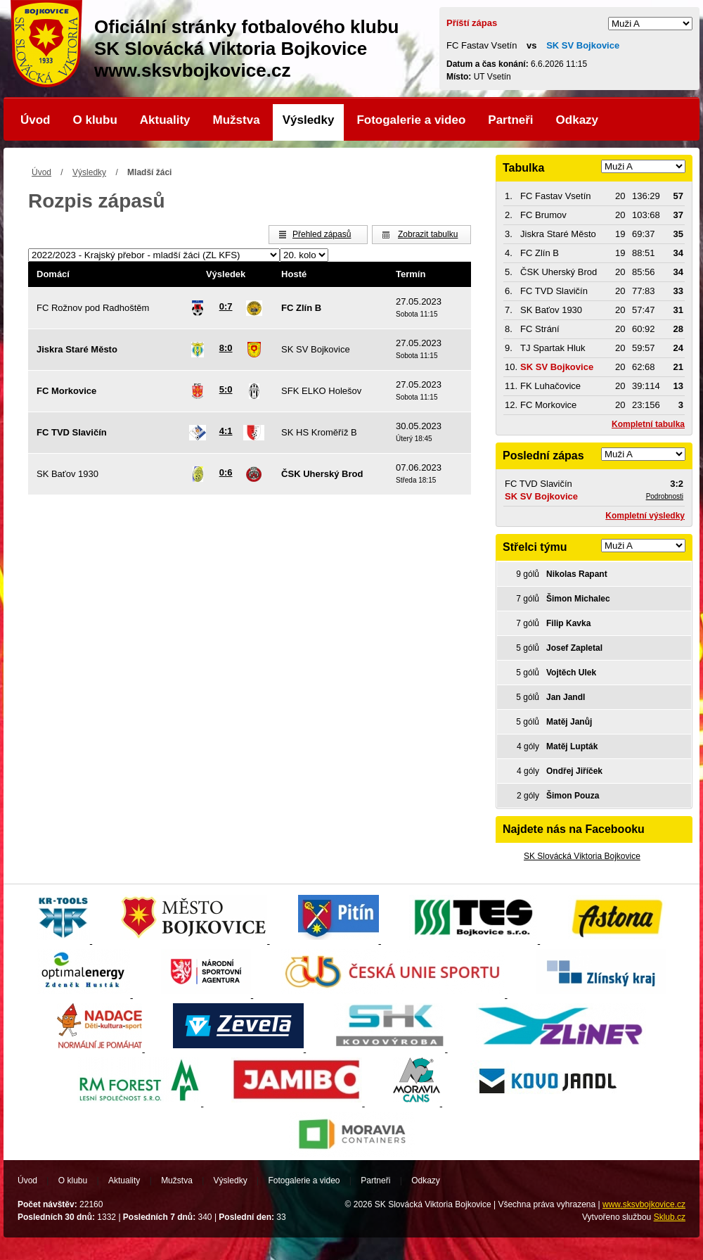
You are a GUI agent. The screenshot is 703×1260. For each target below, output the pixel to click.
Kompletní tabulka (648, 424)
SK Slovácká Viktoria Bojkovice (582, 856)
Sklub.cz (669, 1217)
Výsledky (309, 120)
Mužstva (236, 120)
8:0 (226, 348)
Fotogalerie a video (410, 120)
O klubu (95, 120)
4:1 (226, 431)
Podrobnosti (664, 496)
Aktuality (165, 120)
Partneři (510, 120)
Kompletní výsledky (645, 516)
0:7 (226, 306)
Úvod (35, 120)
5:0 (226, 389)
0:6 (226, 472)
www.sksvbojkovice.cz (643, 1204)
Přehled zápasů (321, 234)
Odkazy (577, 120)
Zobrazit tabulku (428, 234)
